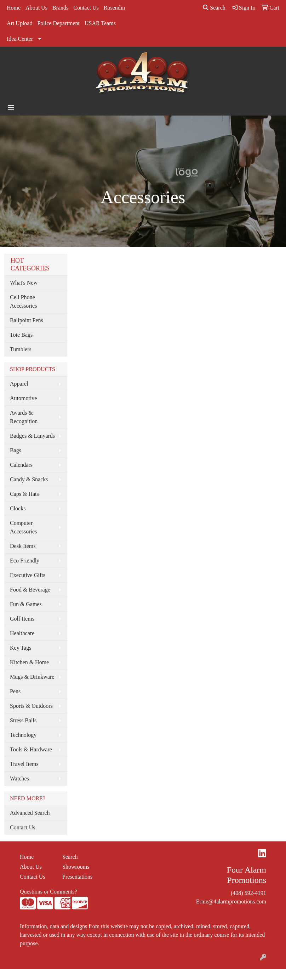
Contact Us (86, 8)
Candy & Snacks (29, 479)
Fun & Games (26, 604)
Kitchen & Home (29, 662)
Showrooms (75, 867)
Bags (15, 450)
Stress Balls (23, 720)
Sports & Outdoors (31, 706)
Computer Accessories (23, 527)
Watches (19, 778)
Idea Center (20, 39)
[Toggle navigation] (11, 108)
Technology (23, 735)
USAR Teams (100, 23)
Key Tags (20, 648)
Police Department (58, 23)
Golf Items (22, 619)
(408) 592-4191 (248, 893)
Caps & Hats (24, 494)
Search (214, 8)
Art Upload (19, 23)
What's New (24, 283)
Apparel (19, 384)
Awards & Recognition (24, 417)
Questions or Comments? (48, 892)
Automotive (23, 398)
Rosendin (114, 8)
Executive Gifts (27, 575)
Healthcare (22, 633)
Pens (15, 691)
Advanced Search (30, 813)
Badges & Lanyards (32, 436)
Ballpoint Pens (26, 320)
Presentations (77, 877)
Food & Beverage (30, 590)
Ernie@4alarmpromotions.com (231, 901)
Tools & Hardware (31, 749)
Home (14, 8)
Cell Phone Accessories (23, 301)
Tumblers (21, 349)
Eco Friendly (24, 561)
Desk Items (22, 546)
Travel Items (24, 764)
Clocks (17, 508)
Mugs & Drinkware (32, 677)
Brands (60, 8)
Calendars (21, 465)
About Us (36, 8)
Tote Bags (21, 335)
